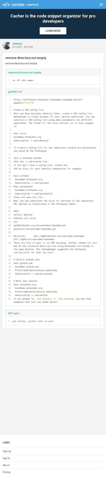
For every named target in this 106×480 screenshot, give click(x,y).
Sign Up (7, 451)
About (6, 465)
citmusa (17, 43)
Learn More (53, 30)
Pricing (6, 472)
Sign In (6, 458)
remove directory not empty (24, 72)
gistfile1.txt (15, 91)
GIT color (13, 313)
